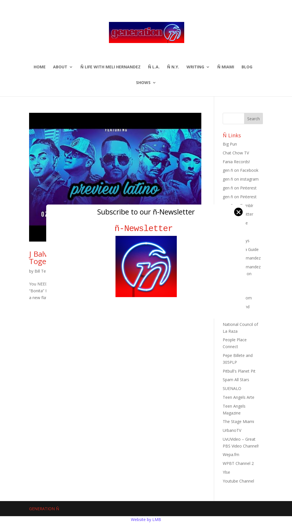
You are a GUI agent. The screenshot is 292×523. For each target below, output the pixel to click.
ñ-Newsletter (146, 228)
